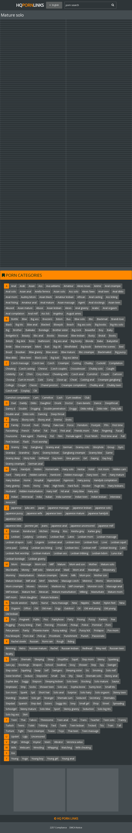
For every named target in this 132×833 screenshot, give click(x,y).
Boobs (50, 335)
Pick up (41, 636)
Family (14, 425)
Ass (40, 286)
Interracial (27, 496)
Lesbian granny (37, 558)
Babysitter (112, 341)
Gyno (36, 452)
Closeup (10, 379)
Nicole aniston (19, 602)
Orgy (57, 608)
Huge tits (99, 485)
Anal (13, 286)
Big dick (20, 341)
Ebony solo (28, 419)
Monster (43, 586)
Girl (85, 458)
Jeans (45, 525)
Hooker (86, 485)
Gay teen (57, 458)
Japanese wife (34, 513)
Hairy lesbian (13, 480)
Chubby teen (114, 385)
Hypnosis (68, 480)
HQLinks (30, 5)
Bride (9, 346)
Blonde (89, 341)
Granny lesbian (51, 452)
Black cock (41, 357)
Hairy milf (51, 491)
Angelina (58, 313)
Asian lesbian (54, 308)
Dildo (33, 403)
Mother (93, 564)
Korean (15, 531)
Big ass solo (84, 324)
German (67, 447)
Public (36, 619)
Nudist (96, 602)
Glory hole (29, 458)
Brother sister (60, 330)
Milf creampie (76, 586)
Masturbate (97, 591)
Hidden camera (38, 474)
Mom (14, 564)
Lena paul (11, 547)
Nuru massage (60, 602)
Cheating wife (60, 374)
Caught (110, 368)
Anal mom (11, 297)
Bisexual (62, 335)
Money (25, 569)
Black (9, 324)
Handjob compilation (105, 480)
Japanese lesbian (82, 507)
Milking (83, 591)
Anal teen (103, 291)
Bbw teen (25, 357)
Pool (73, 630)
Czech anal (78, 374)
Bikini (38, 346)
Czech (51, 363)
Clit (35, 390)
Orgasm (15, 608)
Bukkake (30, 330)
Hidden (38, 469)
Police (85, 625)
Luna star (116, 553)
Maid (66, 569)
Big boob (86, 346)
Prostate (62, 625)
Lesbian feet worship (17, 553)
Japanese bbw (13, 525)
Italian (49, 496)
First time (117, 425)
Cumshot (92, 374)
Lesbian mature (41, 553)
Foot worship (39, 441)
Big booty (76, 341)
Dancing (42, 414)
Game (109, 452)
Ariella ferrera (42, 291)
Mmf (42, 580)
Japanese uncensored (83, 525)
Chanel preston (49, 385)
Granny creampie (15, 463)
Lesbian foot (91, 542)
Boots (112, 335)
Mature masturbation (64, 591)
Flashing (41, 436)
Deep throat (57, 414)
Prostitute (54, 636)
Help (46, 485)
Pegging (10, 625)
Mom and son (77, 564)
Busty (91, 335)
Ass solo (73, 291)
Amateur (68, 286)
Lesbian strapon (15, 542)
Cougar (22, 385)
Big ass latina (70, 357)
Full (123, 436)
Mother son (100, 575)
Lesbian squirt (118, 542)
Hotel (91, 469)
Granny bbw (95, 452)
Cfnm (30, 374)
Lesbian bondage (15, 558)
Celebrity (10, 374)
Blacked (45, 324)
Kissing (55, 531)
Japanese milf (105, 525)
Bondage (44, 330)
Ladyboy (28, 536)
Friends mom (81, 430)
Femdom (82, 425)
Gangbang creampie (74, 452)
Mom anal (78, 569)
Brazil (9, 352)
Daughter (45, 403)
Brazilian (20, 352)
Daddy (23, 403)
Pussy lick (84, 630)
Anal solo (11, 291)
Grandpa (10, 452)
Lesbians (42, 536)
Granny (15, 447)
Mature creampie (47, 575)
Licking (24, 547)
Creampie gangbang (109, 379)
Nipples (85, 602)
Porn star (28, 636)
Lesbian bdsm (99, 553)
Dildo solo (28, 414)
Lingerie (39, 542)
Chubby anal (96, 385)
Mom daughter (28, 597)
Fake (95, 430)
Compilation (116, 363)
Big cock (76, 330)
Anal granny (81, 308)
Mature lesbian (14, 580)
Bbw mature (68, 352)
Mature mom (115, 591)
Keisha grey (77, 531)
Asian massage (66, 302)
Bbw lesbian (78, 335)
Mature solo (107, 564)
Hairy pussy (83, 480)
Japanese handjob (98, 513)
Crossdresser (78, 368)
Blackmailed (104, 352)
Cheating (10, 368)
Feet (36, 425)
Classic (33, 385)
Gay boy (106, 458)
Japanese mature (74, 513)
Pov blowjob (13, 636)
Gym (120, 447)
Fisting (46, 425)
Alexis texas (83, 286)
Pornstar (97, 625)
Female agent (73, 436)
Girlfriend (44, 458)
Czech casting (27, 368)
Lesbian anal (55, 542)
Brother (17, 330)
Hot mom (103, 469)
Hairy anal (20, 474)
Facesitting (12, 430)
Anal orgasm (110, 308)
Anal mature (47, 302)
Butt (47, 346)
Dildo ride (102, 408)
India (39, 496)
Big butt (55, 357)
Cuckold (101, 363)
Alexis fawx (88, 291)
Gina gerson (73, 458)
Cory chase (42, 374)
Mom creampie (14, 586)
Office (27, 608)
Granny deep (13, 458)
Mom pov (84, 575)
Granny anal (52, 447)
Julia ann (29, 507)
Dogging (35, 408)
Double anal (12, 414)
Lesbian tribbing (79, 553)
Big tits (19, 324)
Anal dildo (118, 291)
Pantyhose (58, 619)
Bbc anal (38, 335)
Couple (105, 374)
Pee (113, 619)
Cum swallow (73, 397)
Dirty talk (116, 408)
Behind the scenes (105, 346)
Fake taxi (58, 425)
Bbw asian (51, 352)
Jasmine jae (31, 525)
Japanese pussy (14, 513)
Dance (97, 403)
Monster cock (95, 586)
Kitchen (43, 531)
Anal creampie (113, 286)
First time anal (109, 436)
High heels (58, 485)
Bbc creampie (86, 352)
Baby (110, 330)
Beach (70, 324)
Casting (77, 363)
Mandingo (93, 569)
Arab (22, 286)
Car (21, 374)
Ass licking (111, 297)
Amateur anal (29, 302)
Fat (45, 430)
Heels (26, 485)
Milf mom (11, 597)
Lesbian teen (73, 542)
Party (70, 619)
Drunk (57, 403)
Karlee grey (94, 531)
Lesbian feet (57, 536)
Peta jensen (12, 630)
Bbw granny (35, 352)
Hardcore (55, 474)
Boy (101, 330)
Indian (14, 496)
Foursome (11, 436)
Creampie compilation (74, 385)
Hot (104, 474)
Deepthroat (111, 403)
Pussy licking (25, 625)
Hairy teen (92, 474)
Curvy (50, 379)
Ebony (14, 419)
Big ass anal (60, 341)
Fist (52, 436)
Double (23, 408)
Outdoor (69, 608)
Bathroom (44, 341)
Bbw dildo (11, 357)
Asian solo (59, 291)
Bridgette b (12, 335)
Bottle (14, 319)
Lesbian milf (89, 547)
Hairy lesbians (115, 485)
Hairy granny (13, 485)
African (81, 297)
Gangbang (36, 447)
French (25, 430)
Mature (61, 564)
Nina (121, 602)
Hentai (81, 469)
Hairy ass (93, 491)
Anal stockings (97, 302)
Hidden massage (73, 474)
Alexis (68, 308)
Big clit (57, 346)
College (10, 385)
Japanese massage (58, 507)
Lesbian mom (85, 536)
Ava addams (53, 286)
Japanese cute (13, 518)
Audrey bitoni (28, 297)
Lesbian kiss (72, 547)
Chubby (89, 363)
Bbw (24, 319)
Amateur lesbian (65, 297)
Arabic (95, 308)
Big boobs (100, 324)
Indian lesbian (98, 496)
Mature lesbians (49, 597)
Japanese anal (59, 525)
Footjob (95, 425)
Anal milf (33, 313)
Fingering (107, 430)
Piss (45, 619)
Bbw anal (32, 324)
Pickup (74, 625)
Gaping (94, 458)
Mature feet (28, 591)
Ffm (106, 425)
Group (110, 447)
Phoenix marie (41, 630)
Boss (32, 341)
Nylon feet (110, 602)
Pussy (92, 619)
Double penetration (54, 408)
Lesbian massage (106, 536)
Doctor (69, 403)
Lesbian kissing (108, 547)
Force (70, 425)
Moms (99, 580)
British (9, 341)
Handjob (25, 469)
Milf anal (30, 580)
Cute (40, 379)
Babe (100, 341)
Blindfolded (70, 346)
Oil (79, 608)
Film (60, 436)
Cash (59, 397)
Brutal (101, 335)
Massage (26, 564)
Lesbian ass (60, 553)
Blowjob (58, 324)
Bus (68, 319)
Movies (30, 586)
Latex (71, 536)
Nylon (34, 602)
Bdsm (59, 319)
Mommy (10, 575)
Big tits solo (116, 324)
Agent (81, 302)
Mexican (43, 591)
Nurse (44, 602)
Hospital (38, 480)
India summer (63, 496)
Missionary (109, 569)
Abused (10, 308)
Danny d (10, 408)
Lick (29, 542)
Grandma (24, 452)
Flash (26, 441)
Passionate (98, 636)
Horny (36, 485)
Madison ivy (58, 586)
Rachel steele (18, 641)
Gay (25, 447)
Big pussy (120, 352)
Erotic (68, 419)
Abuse (39, 308)
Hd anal (65, 491)
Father (36, 430)
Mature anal (53, 569)
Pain (38, 625)
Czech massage (20, 363)
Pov (13, 619)
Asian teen (114, 302)
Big (7, 330)
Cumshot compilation (18, 397)
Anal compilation (15, 313)
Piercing (49, 625)
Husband (10, 491)
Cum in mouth (26, 379)
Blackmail (102, 319)
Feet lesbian (12, 441)
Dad (13, 403)
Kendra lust (29, 531)
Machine (53, 580)
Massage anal (114, 586)
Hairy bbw (78, 491)
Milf (52, 564)
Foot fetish (91, 436)
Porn (108, 625)
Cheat (73, 379)
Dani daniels (83, 403)
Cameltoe (47, 397)
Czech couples (59, 368)
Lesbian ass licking (42, 547)
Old (36, 608)
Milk (73, 575)
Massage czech (70, 580)
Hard (8, 474)
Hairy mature (117, 474)
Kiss (65, 531)
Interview (115, 496)
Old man (46, 608)
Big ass (35, 319)
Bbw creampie (23, 346)
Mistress (87, 580)
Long (59, 547)
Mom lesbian (114, 580)
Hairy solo (68, 469)
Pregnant (24, 619)
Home (27, 480)
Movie (63, 575)
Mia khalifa (12, 569)
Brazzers (47, 319)
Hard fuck (73, 485)
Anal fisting (12, 302)
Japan (41, 507)
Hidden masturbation (31, 491)
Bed (121, 346)
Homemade (52, 469)
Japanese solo (103, 507)
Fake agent (27, 436)
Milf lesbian (12, 591)
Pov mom (112, 630)
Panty (26, 630)
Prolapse (99, 630)
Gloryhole (98, 447)
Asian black (45, 297)
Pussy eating (60, 630)
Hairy (14, 469)
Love (104, 542)
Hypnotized (53, 480)
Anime (97, 286)
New (74, 602)
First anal (65, 430)
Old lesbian (12, 613)
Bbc (91, 319)
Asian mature (25, 308)
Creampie (63, 363)
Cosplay (25, 390)
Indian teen (81, 496)
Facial (119, 430)
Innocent (10, 502)
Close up (62, 379)
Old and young (92, 608)
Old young (110, 608)
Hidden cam (119, 469)
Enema (58, 419)
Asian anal (25, 291)
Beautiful (90, 330)
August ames (74, 313)
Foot (54, 430)
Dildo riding (86, 408)
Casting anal (87, 379)
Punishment (70, 636)
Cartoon (117, 374)
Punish (84, 636)
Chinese (42, 368)
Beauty (26, 335)
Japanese (16, 507)
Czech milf (11, 390)
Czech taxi (38, 363)
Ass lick (45, 313)
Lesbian (15, 536)
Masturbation (26, 575)
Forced (26, 425)
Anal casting (95, 297)
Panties (103, 619)
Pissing (81, 619)
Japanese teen (54, 513)
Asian (32, 286)
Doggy (73, 408)
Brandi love (117, 319)
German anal (35, 463)
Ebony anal (44, 419)
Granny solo (82, 447)
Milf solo (38, 569)
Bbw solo (79, 319)
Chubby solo (96, 368)
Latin (123, 547)
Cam (35, 397)
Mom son (40, 564)
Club (87, 397)
